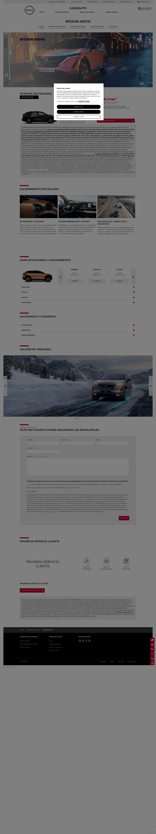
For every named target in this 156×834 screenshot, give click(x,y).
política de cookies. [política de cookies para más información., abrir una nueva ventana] (84, 101)
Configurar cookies (79, 116)
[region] (79, 101)
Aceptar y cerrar (78, 106)
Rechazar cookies (78, 111)
